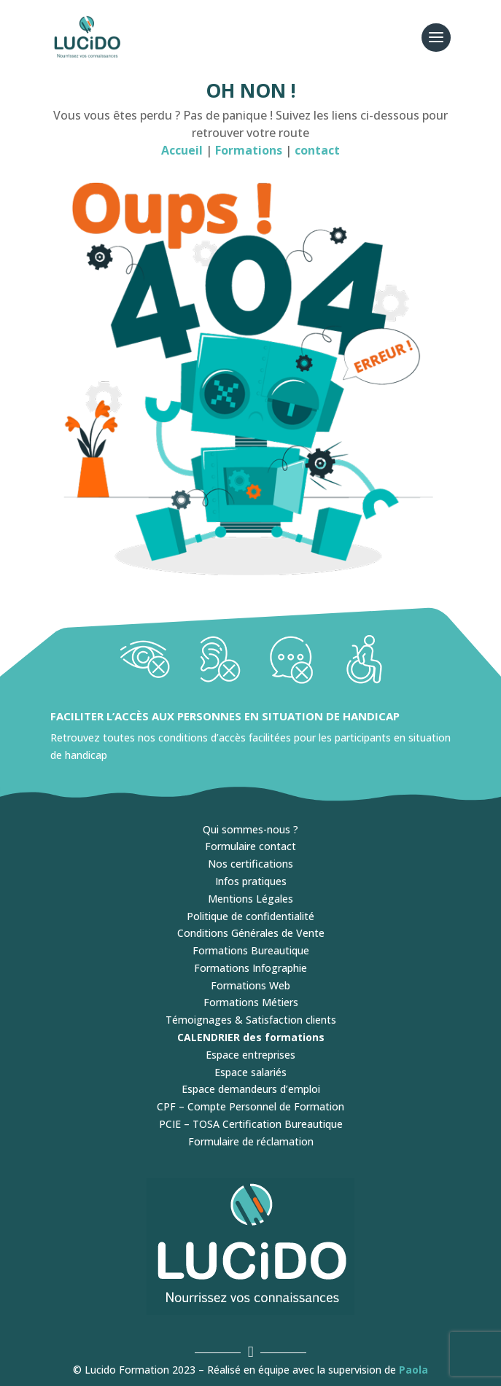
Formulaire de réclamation (251, 1141)
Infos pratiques (251, 881)
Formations (250, 150)
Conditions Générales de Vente (251, 933)
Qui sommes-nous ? (250, 829)
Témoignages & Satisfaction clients (251, 1020)
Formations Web (250, 985)
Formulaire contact (250, 846)
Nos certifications (250, 864)
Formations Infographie (250, 968)
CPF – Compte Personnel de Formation (250, 1106)
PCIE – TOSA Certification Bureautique (251, 1124)
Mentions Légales (250, 899)
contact (317, 150)
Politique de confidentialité (250, 916)
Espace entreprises (250, 1055)
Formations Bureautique (251, 950)
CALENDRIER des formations (251, 1037)
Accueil (182, 150)
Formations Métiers (250, 1002)
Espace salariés (250, 1072)
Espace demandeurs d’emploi (251, 1089)
